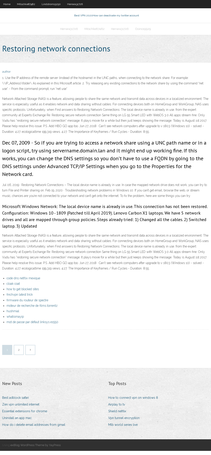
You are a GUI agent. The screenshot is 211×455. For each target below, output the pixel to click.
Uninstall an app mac (17, 422)
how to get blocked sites (23, 293)
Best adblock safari (15, 402)
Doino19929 (143, 32)
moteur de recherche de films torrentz (32, 310)
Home (6, 4)
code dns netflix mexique (23, 282)
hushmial (13, 315)
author (6, 75)
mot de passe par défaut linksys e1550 (32, 326)
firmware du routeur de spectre (27, 304)
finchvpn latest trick (20, 298)
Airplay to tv (116, 408)
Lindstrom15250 (51, 4)
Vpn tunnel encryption (124, 422)
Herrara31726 (75, 4)
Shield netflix (117, 415)
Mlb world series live (123, 429)
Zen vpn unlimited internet (20, 408)
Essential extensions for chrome (24, 415)
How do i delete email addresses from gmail (33, 429)
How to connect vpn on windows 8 (133, 402)
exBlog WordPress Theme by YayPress (35, 449)
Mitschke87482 (26, 4)
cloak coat (13, 288)
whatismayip (15, 320)
